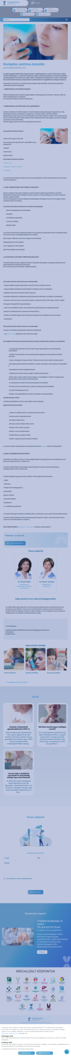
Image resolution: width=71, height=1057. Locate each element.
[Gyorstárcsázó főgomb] (66, 1051)
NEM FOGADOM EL (44, 1053)
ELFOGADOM (26, 1053)
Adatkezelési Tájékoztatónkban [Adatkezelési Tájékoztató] (10, 1033)
